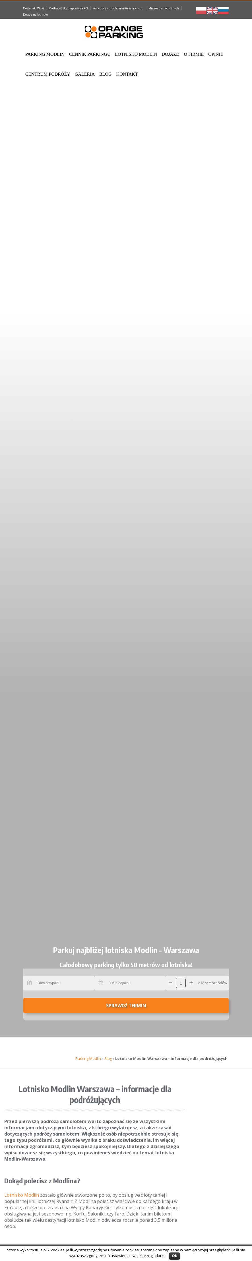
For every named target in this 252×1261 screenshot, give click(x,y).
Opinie (215, 54)
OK (174, 1255)
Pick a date (29, 983)
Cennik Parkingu (90, 54)
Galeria (85, 74)
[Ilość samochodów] (181, 983)
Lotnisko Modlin (136, 54)
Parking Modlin (45, 54)
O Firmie (194, 54)
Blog (105, 74)
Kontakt (127, 74)
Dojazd (170, 54)
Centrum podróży (47, 74)
